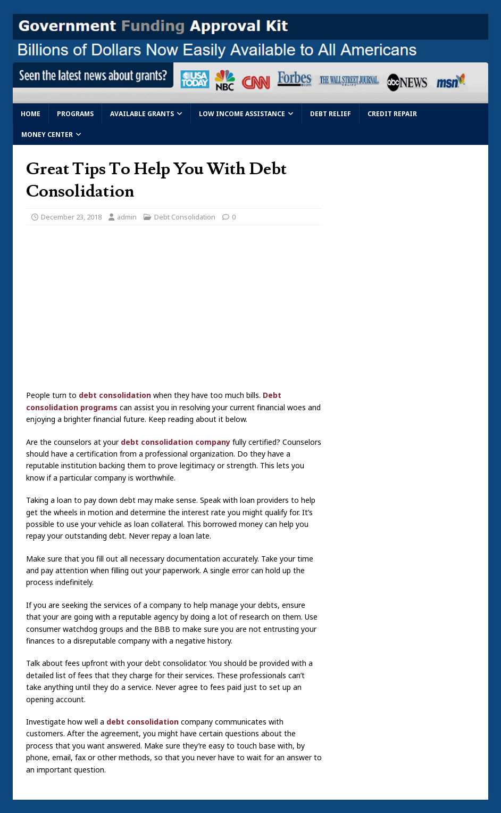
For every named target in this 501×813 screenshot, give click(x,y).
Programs (75, 113)
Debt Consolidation (184, 217)
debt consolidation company (175, 442)
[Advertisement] (174, 310)
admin (127, 217)
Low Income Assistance (242, 113)
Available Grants (142, 113)
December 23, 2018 (71, 217)
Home (30, 113)
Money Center (47, 134)
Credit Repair (392, 113)
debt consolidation (115, 395)
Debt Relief (330, 113)
